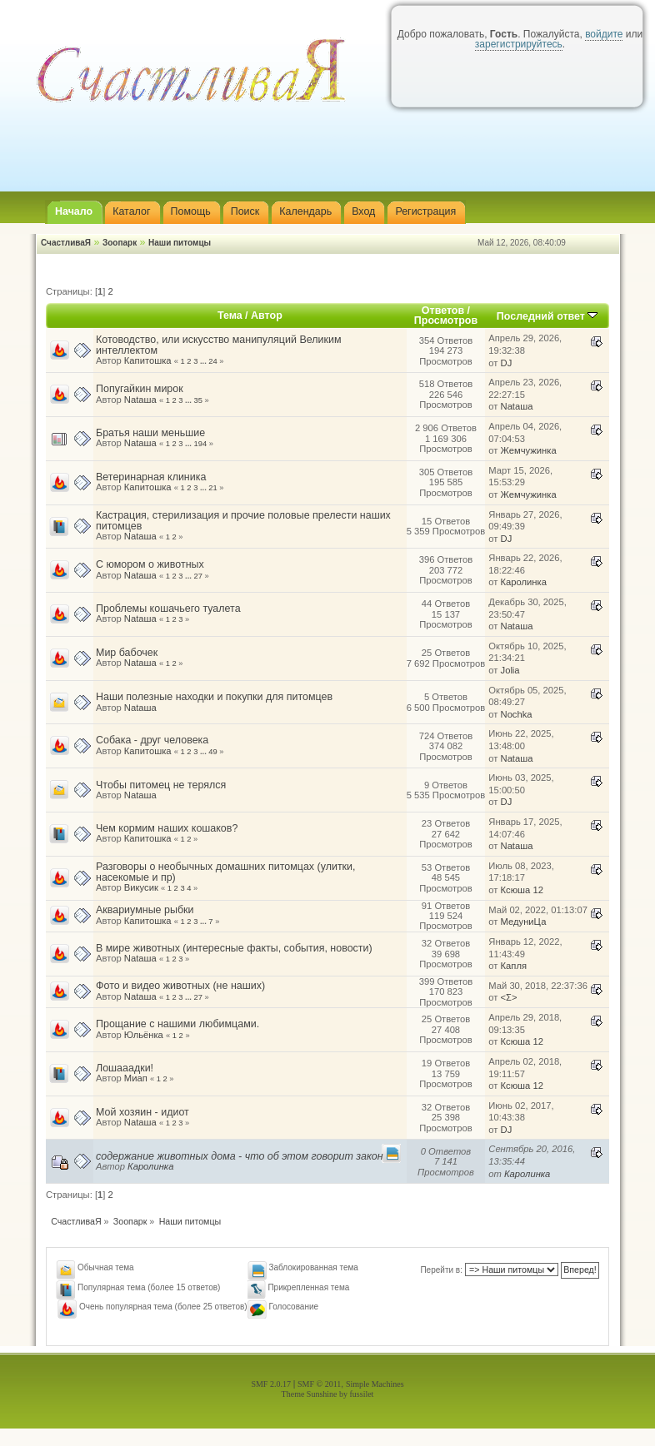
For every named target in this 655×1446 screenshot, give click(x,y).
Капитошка (148, 360)
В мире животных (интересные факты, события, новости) (234, 948)
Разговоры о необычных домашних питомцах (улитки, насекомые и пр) (226, 871)
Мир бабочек (127, 652)
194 (201, 444)
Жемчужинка (529, 450)
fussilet (362, 1394)
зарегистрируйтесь (518, 44)
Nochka (516, 714)
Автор (266, 315)
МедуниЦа (524, 922)
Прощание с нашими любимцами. (177, 1024)
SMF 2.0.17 (271, 1384)
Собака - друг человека (152, 740)
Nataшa (140, 400)
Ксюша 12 (522, 890)
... (204, 361)
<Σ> (509, 997)
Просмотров (446, 320)
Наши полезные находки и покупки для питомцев (214, 697)
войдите (603, 34)
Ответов (443, 310)
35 (198, 400)
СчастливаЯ (66, 242)
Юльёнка (143, 1035)
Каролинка (524, 582)
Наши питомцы (179, 242)
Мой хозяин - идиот (142, 1112)
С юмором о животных (150, 564)
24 (212, 361)
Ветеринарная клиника (151, 477)
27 (198, 576)
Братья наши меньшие (150, 433)
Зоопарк (119, 242)
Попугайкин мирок (139, 389)
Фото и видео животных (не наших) (180, 985)
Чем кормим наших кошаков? (167, 828)
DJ (506, 363)
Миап (136, 1078)
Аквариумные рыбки (144, 910)
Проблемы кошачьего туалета (168, 608)
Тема (230, 315)
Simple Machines (375, 1384)
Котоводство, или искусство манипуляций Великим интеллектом (218, 344)
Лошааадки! (124, 1068)
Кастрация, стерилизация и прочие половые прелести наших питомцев (243, 520)
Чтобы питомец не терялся (161, 785)
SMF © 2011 (319, 1384)
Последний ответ (547, 316)
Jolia (510, 670)
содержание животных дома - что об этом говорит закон (239, 1156)
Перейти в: (441, 1270)
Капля (514, 966)
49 (212, 752)
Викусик (141, 887)
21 (212, 488)
